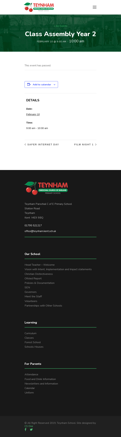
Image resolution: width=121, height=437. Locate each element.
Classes (29, 338)
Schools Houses (34, 347)
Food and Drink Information (40, 379)
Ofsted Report (33, 278)
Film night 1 (84, 144)
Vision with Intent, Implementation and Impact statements (58, 269)
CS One (29, 426)
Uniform (29, 392)
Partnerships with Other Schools (43, 306)
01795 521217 (33, 225)
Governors (31, 292)
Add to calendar (42, 84)
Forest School (33, 342)
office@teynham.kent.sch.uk (40, 231)
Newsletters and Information (41, 384)
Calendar (30, 388)
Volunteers (31, 301)
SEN (27, 287)
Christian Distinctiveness (39, 274)
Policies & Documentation (39, 283)
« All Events (60, 26)
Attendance (31, 374)
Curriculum (30, 333)
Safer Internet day (42, 144)
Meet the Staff (33, 296)
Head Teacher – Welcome (40, 265)
